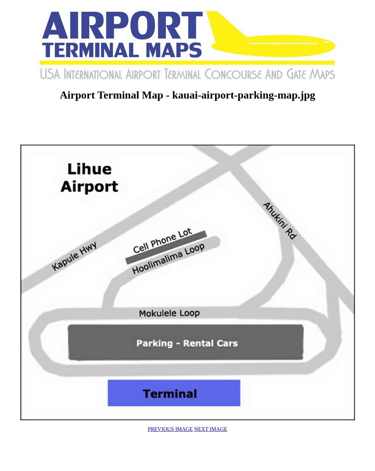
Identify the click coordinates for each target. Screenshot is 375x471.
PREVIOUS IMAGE (170, 429)
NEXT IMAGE (210, 429)
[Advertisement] (187, 124)
